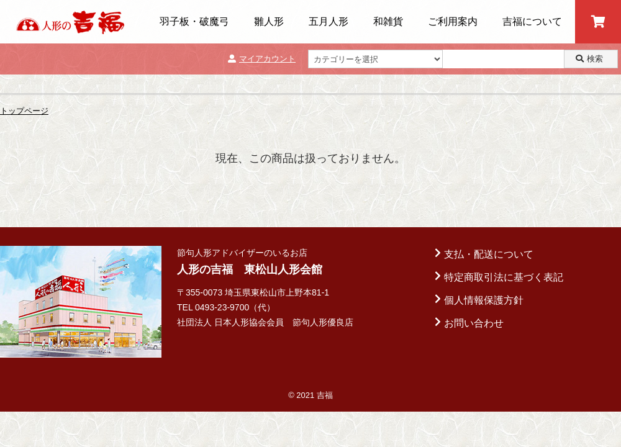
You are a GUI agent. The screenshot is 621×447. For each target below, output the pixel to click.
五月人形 (328, 21)
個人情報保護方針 (484, 300)
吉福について (532, 21)
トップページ (24, 110)
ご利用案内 (453, 21)
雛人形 (269, 21)
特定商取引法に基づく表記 (503, 277)
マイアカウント (262, 58)
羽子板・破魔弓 (194, 21)
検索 (589, 58)
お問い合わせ (474, 323)
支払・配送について (488, 254)
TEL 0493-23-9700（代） (226, 307)
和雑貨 (388, 21)
